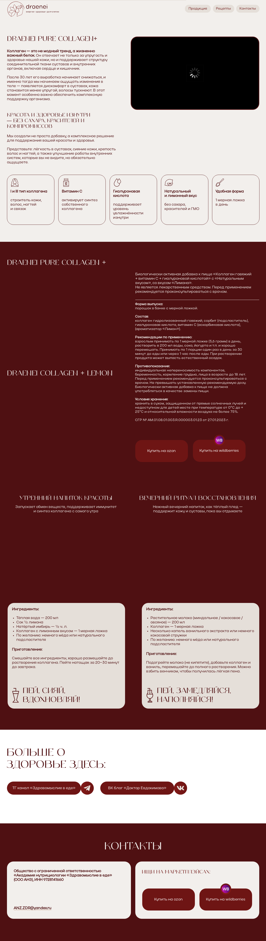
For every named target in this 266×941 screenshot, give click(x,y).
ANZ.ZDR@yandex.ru (32, 908)
